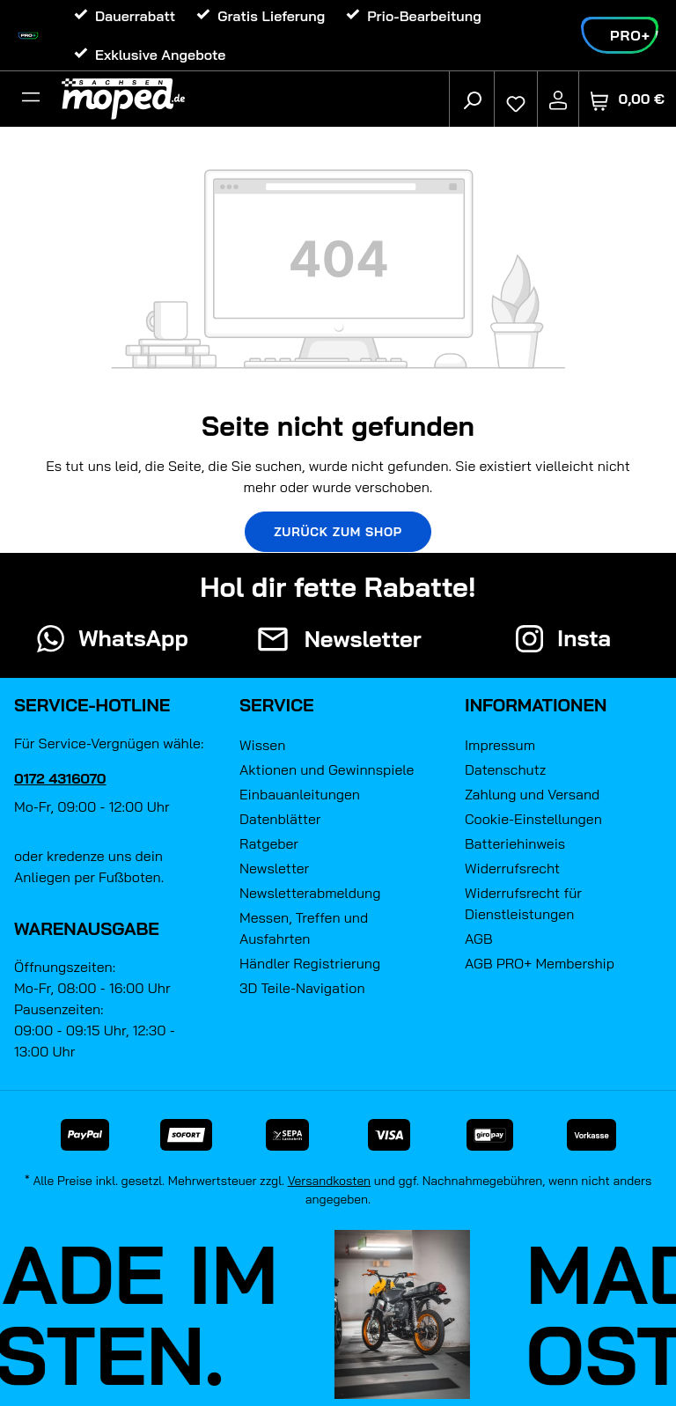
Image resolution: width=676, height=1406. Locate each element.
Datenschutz (505, 769)
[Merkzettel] (516, 99)
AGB (479, 938)
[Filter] (31, 99)
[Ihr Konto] (558, 99)
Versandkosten (329, 1181)
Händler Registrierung (309, 963)
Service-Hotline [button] (92, 705)
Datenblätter (279, 819)
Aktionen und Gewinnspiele (326, 769)
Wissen (262, 745)
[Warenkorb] (627, 99)
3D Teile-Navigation (302, 988)
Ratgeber (268, 843)
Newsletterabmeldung (309, 893)
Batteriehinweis (515, 843)
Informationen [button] (535, 705)
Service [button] (276, 705)
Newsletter (274, 868)
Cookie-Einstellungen (533, 819)
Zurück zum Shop (338, 532)
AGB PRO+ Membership (539, 963)
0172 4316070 (60, 778)
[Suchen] (472, 99)
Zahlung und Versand (532, 794)
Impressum (500, 745)
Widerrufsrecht (512, 868)
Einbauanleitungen (299, 794)
